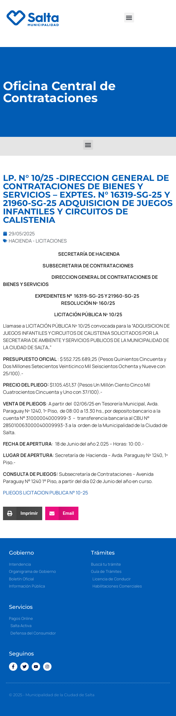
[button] (129, 17)
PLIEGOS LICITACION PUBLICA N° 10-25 (45, 492)
